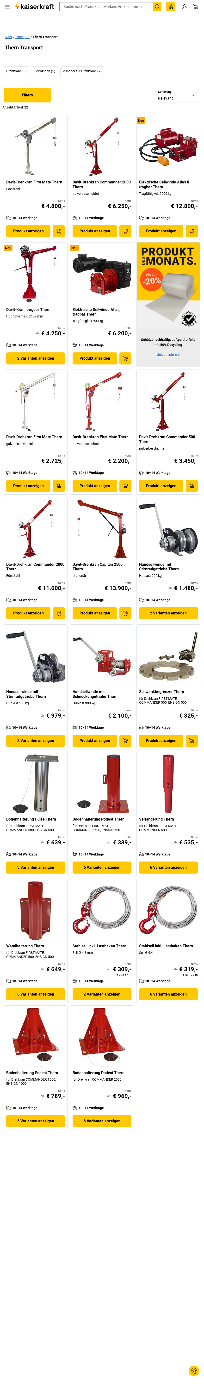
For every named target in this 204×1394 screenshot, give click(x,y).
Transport (22, 26)
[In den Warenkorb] (59, 221)
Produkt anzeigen (28, 220)
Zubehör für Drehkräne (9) (82, 60)
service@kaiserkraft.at (177, 4)
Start (8, 26)
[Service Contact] (194, 1371)
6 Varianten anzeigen (102, 857)
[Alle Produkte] (7, 14)
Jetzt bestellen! (168, 344)
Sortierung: (165, 81)
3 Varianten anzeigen (35, 857)
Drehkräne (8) (16, 60)
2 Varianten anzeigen (35, 347)
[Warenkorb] (195, 14)
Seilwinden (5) (44, 60)
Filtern (27, 84)
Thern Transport (45, 26)
